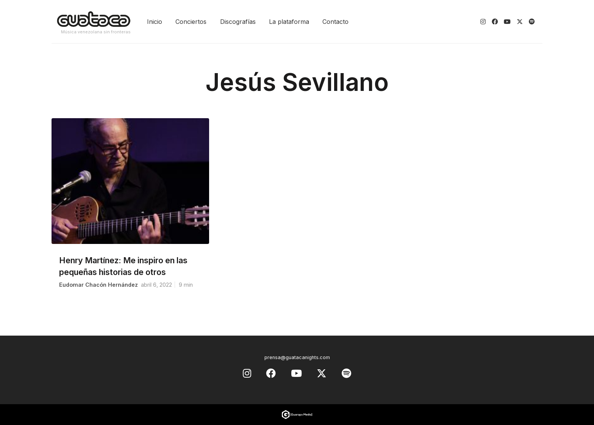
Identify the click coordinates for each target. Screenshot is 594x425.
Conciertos (190, 21)
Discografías (238, 21)
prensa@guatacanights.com (297, 357)
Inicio (154, 21)
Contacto (335, 21)
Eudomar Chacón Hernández (98, 284)
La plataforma (289, 21)
